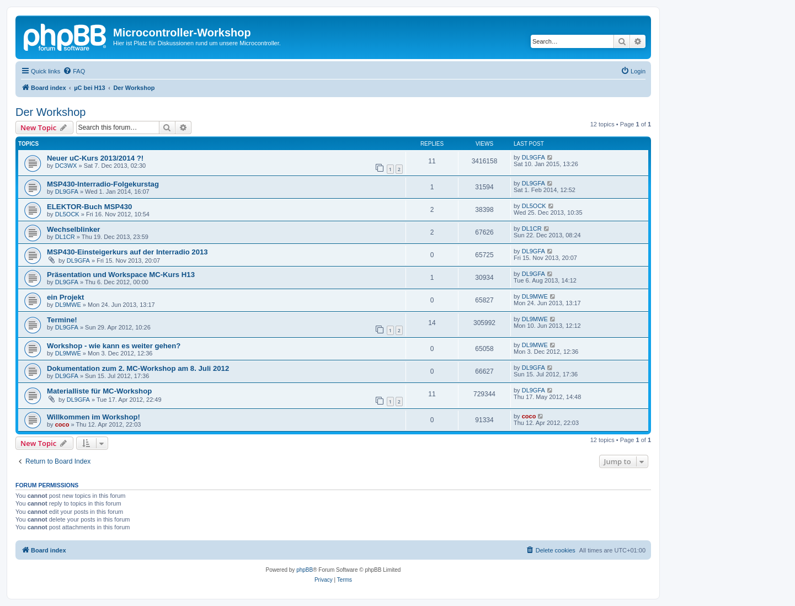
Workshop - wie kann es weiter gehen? (113, 346)
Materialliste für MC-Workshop (99, 391)
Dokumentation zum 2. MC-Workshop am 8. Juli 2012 (138, 368)
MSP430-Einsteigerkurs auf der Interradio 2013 (127, 252)
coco (62, 424)
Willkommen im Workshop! (93, 417)
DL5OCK (67, 214)
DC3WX (66, 165)
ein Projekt (65, 297)
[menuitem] (74, 71)
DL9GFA (533, 157)
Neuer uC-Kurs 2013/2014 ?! (95, 158)
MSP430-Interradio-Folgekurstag (103, 184)
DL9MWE (68, 304)
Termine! (62, 320)
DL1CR (65, 236)
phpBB (304, 570)
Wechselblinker (73, 229)
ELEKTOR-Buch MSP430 (89, 207)
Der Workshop (50, 112)
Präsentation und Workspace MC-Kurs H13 (121, 274)
